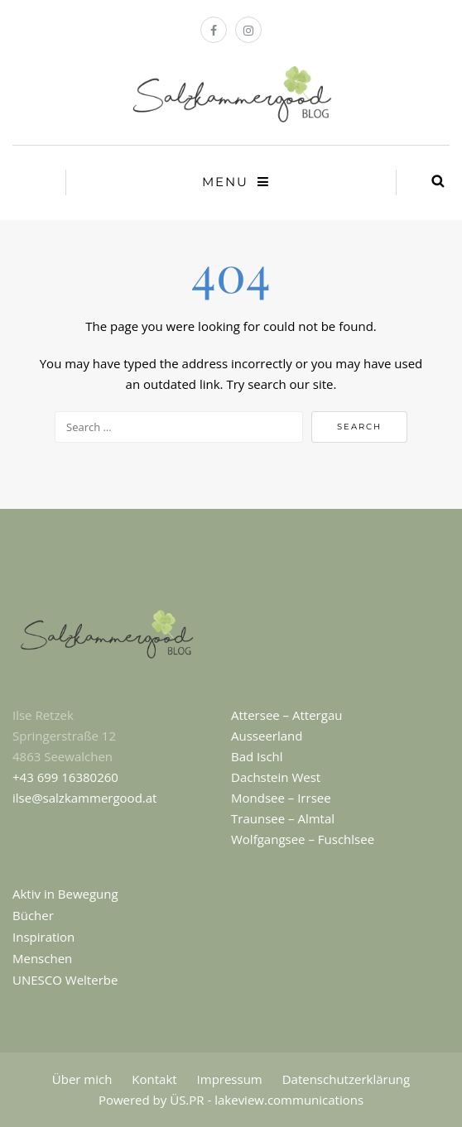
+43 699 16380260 (65, 777)
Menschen (42, 958)
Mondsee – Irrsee (281, 797)
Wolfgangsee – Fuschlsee (302, 839)
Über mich (82, 1079)
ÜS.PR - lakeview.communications (266, 1099)
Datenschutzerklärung (346, 1079)
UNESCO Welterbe (65, 979)
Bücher (33, 915)
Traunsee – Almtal (282, 818)
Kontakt (154, 1079)
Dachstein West (275, 777)
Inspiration (43, 936)
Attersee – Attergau (286, 715)
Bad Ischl (257, 756)
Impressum (229, 1079)
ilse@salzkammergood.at (84, 797)
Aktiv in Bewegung (65, 893)
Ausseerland (266, 735)
